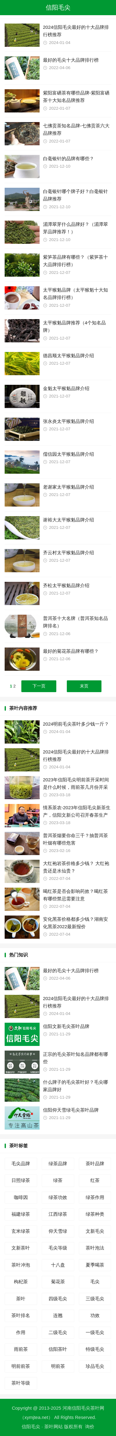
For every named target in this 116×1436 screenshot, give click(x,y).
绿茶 (57, 1180)
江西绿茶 (58, 1214)
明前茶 (58, 1366)
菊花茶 (58, 1281)
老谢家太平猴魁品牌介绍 (68, 487)
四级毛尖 (58, 1298)
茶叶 (20, 1298)
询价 (89, 1426)
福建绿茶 (20, 1214)
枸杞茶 (21, 1281)
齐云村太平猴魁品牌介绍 (68, 552)
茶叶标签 (18, 1145)
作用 (20, 1332)
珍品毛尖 (95, 1366)
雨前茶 (21, 1349)
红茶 (95, 1180)
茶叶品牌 (95, 1163)
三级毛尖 (95, 1298)
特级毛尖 (95, 1349)
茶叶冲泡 (20, 1264)
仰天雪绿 (58, 1231)
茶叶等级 (20, 1382)
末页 (84, 686)
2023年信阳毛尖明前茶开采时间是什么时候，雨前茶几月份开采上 (76, 787)
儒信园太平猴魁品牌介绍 (68, 454)
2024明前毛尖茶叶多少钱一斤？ (76, 724)
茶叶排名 (20, 1315)
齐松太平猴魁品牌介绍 (66, 585)
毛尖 (95, 1281)
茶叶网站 (53, 1426)
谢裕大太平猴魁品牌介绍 (68, 519)
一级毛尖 (95, 1332)
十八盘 (58, 1264)
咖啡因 (21, 1197)
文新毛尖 (95, 1231)
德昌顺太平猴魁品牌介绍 (68, 355)
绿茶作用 (95, 1197)
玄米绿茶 (20, 1231)
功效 (95, 1315)
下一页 (38, 686)
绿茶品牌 (58, 1163)
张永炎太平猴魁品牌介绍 (68, 421)
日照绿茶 (20, 1180)
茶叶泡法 (95, 1247)
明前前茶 (20, 1366)
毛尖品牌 (20, 1163)
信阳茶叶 (58, 1349)
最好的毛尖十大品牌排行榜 (71, 60)
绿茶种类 (95, 1214)
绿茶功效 (58, 1197)
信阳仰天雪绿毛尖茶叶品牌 (71, 1110)
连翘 (57, 1315)
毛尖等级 (58, 1247)
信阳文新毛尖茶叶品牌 (66, 1026)
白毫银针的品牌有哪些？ (68, 158)
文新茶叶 (20, 1247)
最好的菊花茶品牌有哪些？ (71, 651)
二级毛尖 (58, 1332)
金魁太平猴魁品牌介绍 (66, 388)
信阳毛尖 (58, 7)
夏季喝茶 (95, 1264)
